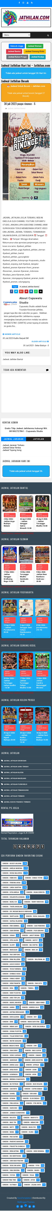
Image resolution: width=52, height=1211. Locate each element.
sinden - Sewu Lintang (11, 1056)
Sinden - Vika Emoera (11, 1171)
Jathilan (38, 439)
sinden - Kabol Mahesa (11, 1003)
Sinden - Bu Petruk (10, 1084)
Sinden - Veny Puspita (11, 993)
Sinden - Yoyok (8, 1175)
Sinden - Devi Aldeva (10, 1017)
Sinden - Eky (32, 1017)
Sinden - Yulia (28, 1175)
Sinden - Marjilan (9, 950)
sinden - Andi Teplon (11, 998)
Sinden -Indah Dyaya (10, 1046)
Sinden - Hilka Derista (35, 893)
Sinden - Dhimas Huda (11, 974)
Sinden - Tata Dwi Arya (11, 1166)
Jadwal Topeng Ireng (11, 450)
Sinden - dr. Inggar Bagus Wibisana (17, 912)
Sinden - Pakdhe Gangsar (12, 1142)
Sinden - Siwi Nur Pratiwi (12, 1161)
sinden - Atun (29, 1180)
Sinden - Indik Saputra (30, 1022)
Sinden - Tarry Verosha (34, 902)
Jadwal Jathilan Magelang (15, 779)
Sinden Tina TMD (9, 1180)
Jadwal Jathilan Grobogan (15, 761)
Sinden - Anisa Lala (10, 1065)
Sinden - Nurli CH (9, 902)
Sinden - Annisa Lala (30, 1008)
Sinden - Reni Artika (10, 1152)
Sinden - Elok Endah (31, 1099)
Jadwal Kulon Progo (17, 57)
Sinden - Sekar (8, 936)
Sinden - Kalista (9, 1118)
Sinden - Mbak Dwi (31, 1123)
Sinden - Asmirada (10, 1075)
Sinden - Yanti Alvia (10, 917)
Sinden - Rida (7, 988)
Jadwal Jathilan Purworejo (15, 785)
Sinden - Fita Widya (33, 1104)
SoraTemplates (24, 1198)
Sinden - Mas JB (31, 950)
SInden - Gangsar (9, 1060)
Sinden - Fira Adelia (10, 1104)
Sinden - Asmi (30, 1070)
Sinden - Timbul (27, 988)
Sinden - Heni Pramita (11, 984)
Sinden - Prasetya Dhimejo (13, 1147)
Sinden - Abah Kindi (37, 1003)
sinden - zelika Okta (32, 1185)
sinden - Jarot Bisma (30, 936)
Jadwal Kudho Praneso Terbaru (17, 802)
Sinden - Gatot (31, 941)
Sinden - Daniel (8, 1094)
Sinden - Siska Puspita (11, 1032)
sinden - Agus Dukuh (11, 965)
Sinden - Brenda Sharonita (13, 1080)
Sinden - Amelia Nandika (12, 869)
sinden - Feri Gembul (10, 926)
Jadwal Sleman (35, 46)
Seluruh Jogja (16, 46)
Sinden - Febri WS (9, 878)
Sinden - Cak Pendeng (36, 926)
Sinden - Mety (8, 1128)
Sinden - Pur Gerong (35, 931)
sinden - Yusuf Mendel (11, 969)
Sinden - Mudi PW (28, 1128)
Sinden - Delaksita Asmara (13, 897)
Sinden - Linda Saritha (11, 888)
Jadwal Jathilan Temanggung (16, 791)
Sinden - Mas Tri (9, 1123)
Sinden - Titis (33, 1166)
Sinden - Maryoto (30, 1118)
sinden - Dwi (31, 1046)
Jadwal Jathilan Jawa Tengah (16, 767)
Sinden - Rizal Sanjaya (35, 917)
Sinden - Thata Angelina (12, 907)
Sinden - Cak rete (9, 1089)
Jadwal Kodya (37, 57)
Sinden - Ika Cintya (30, 945)
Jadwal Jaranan (14, 439)
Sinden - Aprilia (32, 1065)
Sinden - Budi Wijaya (34, 1084)
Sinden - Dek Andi (30, 1094)
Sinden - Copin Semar (33, 1089)
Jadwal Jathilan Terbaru (14, 796)
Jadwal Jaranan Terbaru (13, 445)
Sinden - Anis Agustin (34, 1060)
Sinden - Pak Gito (35, 984)
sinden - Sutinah (9, 1185)
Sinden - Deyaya (8, 1099)
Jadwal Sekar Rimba (11, 448)
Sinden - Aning (8, 1008)
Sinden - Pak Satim (10, 1137)
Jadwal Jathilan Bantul (16, 109)
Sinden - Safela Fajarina (12, 921)
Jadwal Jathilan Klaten (13, 773)
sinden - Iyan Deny (9, 1051)
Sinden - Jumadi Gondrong (13, 1113)
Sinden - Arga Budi (10, 1070)
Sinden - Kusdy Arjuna (11, 864)
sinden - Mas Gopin (33, 1051)
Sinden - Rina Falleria (11, 960)
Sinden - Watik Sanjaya (11, 1041)
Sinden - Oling (27, 1132)
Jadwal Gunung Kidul (34, 51)
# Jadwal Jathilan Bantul (29, 287)
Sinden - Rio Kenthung (11, 1156)
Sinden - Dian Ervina (10, 931)
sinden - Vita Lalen (10, 941)
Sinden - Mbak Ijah (10, 1027)
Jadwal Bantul (14, 51)
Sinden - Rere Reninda (35, 1152)
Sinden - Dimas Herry (11, 979)
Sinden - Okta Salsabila (35, 1027)
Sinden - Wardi (33, 1171)
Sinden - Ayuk (30, 1075)
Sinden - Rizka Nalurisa (12, 873)
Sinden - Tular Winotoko (12, 1036)
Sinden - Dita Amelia (10, 893)
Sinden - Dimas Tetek (33, 878)
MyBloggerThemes (26, 1202)
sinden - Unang (34, 1056)
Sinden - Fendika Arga (11, 883)
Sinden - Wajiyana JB (36, 960)
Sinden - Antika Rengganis (13, 1012)
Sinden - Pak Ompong (11, 955)
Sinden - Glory (8, 945)
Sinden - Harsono (9, 1108)
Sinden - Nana (8, 1132)
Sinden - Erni (7, 1022)
